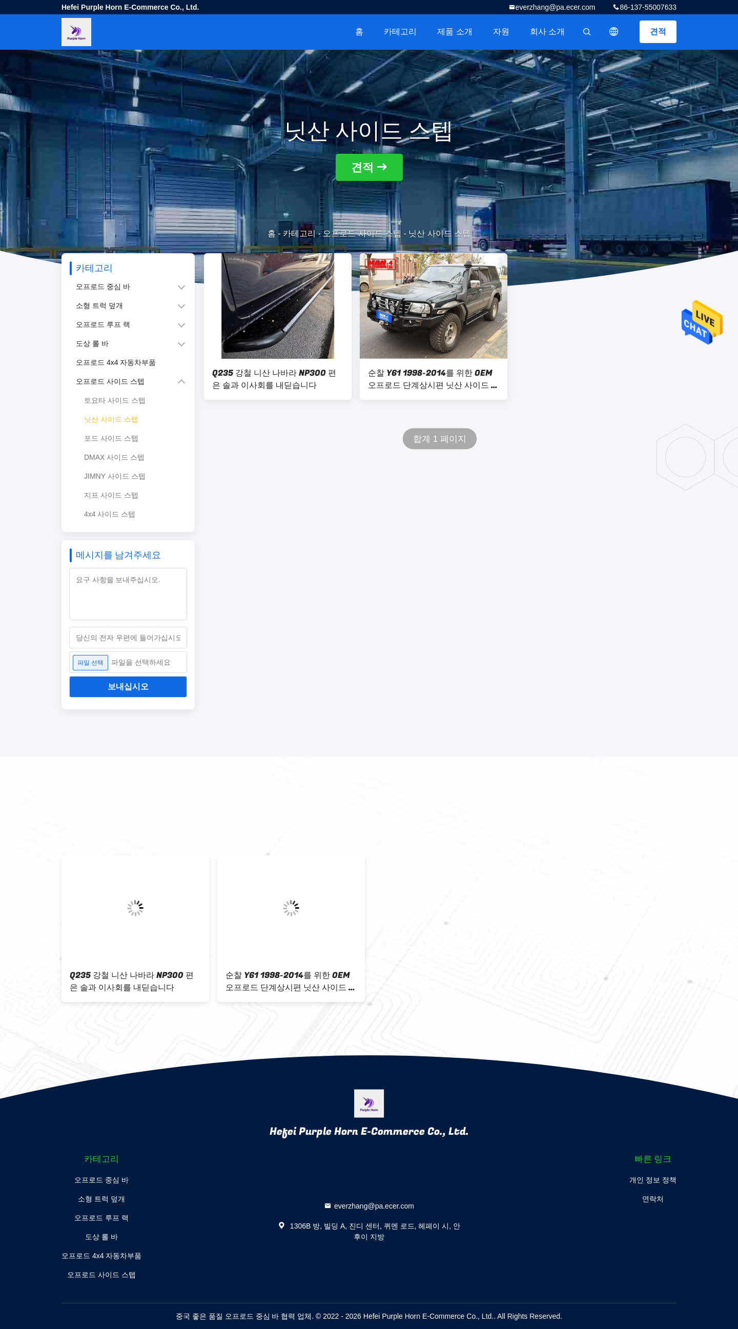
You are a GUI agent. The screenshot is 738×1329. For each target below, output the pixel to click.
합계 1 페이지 (439, 439)
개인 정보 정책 (652, 1180)
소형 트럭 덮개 (99, 305)
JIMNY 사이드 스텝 (115, 476)
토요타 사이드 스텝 (115, 400)
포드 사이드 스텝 (111, 438)
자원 (501, 31)
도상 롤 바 (92, 343)
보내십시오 (128, 686)
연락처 (653, 1199)
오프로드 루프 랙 (103, 324)
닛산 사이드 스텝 (111, 419)
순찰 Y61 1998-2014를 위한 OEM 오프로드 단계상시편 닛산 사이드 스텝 (433, 379)
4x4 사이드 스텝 (109, 514)
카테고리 (400, 31)
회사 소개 (547, 31)
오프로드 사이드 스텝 (362, 233)
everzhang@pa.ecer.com (556, 7)
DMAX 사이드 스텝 (114, 457)
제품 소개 (454, 31)
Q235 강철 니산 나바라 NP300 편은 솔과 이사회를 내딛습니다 (274, 379)
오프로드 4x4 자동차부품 (116, 362)
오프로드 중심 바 (103, 286)
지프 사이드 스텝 (111, 495)
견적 (658, 31)
